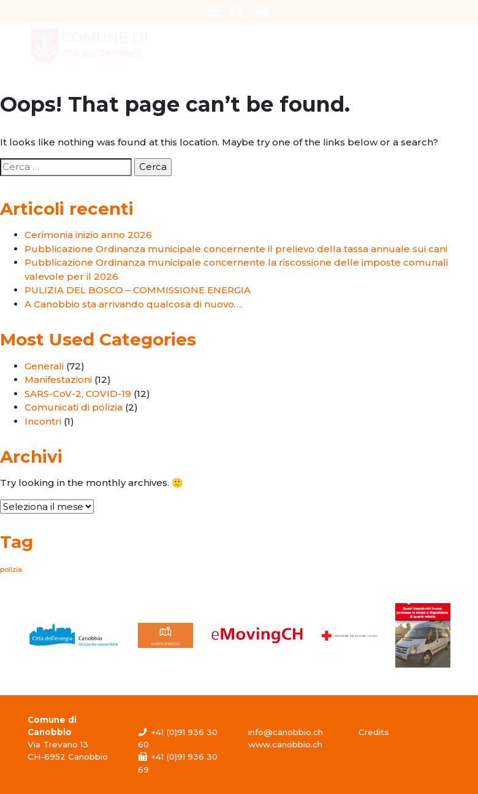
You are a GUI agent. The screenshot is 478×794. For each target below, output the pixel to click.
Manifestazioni (58, 379)
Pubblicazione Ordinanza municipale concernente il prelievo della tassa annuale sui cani (236, 249)
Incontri (43, 421)
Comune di (105, 46)
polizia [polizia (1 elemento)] (11, 570)
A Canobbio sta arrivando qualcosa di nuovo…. (134, 304)
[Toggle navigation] (215, 11)
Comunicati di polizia (74, 407)
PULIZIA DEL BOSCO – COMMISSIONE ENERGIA (138, 290)
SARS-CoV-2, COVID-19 (78, 393)
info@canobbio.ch (285, 732)
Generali (44, 366)
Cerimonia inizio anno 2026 (88, 235)
